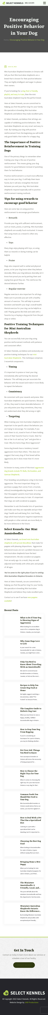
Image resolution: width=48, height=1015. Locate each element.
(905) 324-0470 (29, 3)
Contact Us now (24, 965)
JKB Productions (31, 1002)
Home (6, 40)
